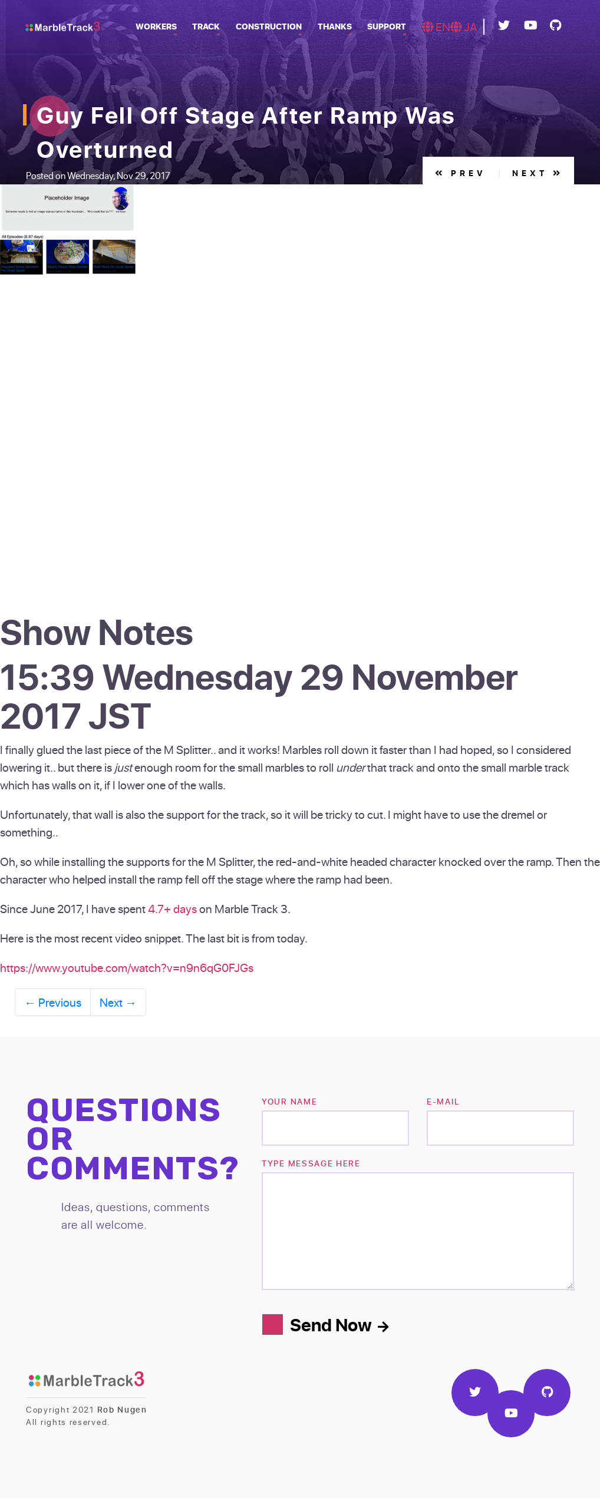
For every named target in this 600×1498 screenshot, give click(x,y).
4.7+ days (172, 908)
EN (436, 26)
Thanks (337, 26)
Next (537, 172)
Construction (273, 26)
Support (387, 26)
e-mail (443, 1101)
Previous (52, 1002)
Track (212, 26)
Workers (163, 26)
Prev (459, 172)
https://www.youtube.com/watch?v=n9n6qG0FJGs (126, 967)
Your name (289, 1101)
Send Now (339, 1324)
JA (463, 26)
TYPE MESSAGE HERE (311, 1163)
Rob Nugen (122, 1409)
